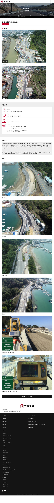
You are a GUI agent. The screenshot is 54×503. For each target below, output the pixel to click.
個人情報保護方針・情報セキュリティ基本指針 (36, 424)
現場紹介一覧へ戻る (27, 396)
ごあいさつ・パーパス (7, 435)
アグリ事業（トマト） (7, 462)
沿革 (4, 440)
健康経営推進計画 (6, 467)
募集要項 (4, 482)
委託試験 (4, 427)
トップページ (4, 415)
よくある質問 (5, 484)
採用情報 (4, 477)
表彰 (4, 445)
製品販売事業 (5, 452)
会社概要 (4, 433)
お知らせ (4, 418)
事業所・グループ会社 (7, 438)
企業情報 (4, 430)
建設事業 (4, 450)
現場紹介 (4, 424)
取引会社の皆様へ (31, 418)
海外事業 (4, 459)
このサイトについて (31, 415)
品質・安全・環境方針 (7, 442)
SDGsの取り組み (6, 472)
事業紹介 (4, 447)
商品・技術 (4, 421)
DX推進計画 (5, 474)
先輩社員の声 (5, 486)
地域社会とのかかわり (32, 421)
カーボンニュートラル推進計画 (9, 469)
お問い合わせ (30, 427)
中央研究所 (5, 457)
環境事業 (4, 455)
